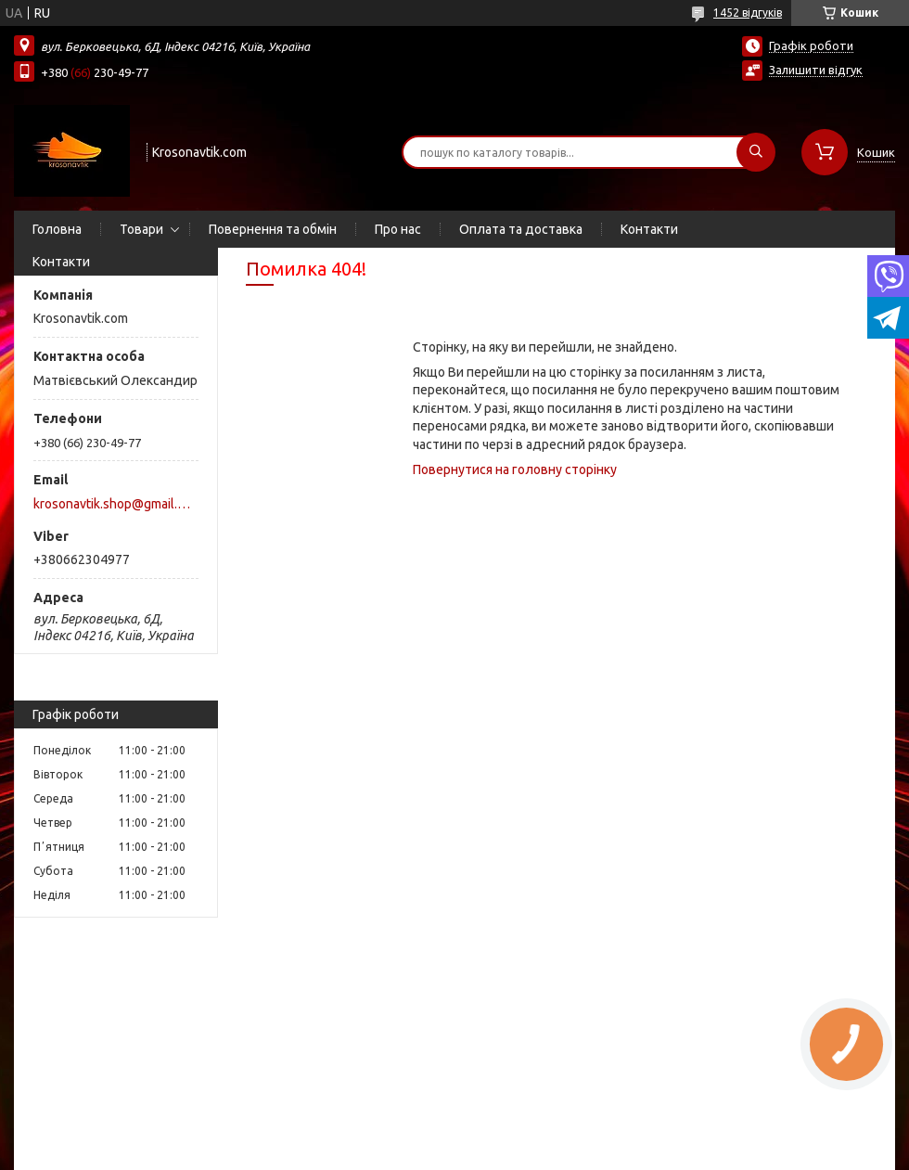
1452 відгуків (747, 12)
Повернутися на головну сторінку (515, 469)
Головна (57, 229)
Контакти (649, 229)
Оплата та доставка (521, 229)
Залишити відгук (816, 69)
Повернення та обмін (273, 229)
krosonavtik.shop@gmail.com (114, 503)
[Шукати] (755, 152)
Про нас (398, 229)
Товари (141, 229)
